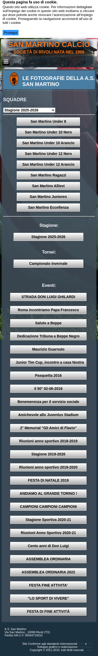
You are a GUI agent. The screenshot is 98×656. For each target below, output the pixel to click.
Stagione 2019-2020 (48, 454)
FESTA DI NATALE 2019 (48, 480)
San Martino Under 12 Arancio (48, 164)
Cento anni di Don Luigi (48, 546)
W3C (81, 643)
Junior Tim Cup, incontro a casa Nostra (50, 362)
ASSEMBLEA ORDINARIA (48, 559)
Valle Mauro (86, 646)
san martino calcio (49, 44)
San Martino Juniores (48, 197)
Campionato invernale (48, 263)
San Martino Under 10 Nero (48, 132)
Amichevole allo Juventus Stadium (48, 415)
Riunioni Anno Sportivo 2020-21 (48, 533)
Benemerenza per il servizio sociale (48, 402)
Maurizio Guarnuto (48, 349)
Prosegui (10, 33)
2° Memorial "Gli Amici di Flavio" (48, 428)
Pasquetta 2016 (48, 375)
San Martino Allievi (48, 186)
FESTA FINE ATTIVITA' (48, 585)
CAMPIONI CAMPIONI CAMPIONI (48, 506)
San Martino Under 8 (48, 121)
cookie (89, 650)
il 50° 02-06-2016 (48, 388)
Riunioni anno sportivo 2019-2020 (48, 467)
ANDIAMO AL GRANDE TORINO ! (48, 493)
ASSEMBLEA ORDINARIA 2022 (48, 572)
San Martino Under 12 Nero (48, 154)
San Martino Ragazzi (48, 175)
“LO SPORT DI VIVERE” (48, 598)
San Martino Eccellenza (48, 207)
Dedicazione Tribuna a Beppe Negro (48, 336)
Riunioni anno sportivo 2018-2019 (48, 441)
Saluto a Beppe (48, 323)
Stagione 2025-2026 (48, 237)
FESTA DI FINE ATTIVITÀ (48, 611)
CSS (91, 643)
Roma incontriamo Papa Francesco (48, 310)
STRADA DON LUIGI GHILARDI (48, 297)
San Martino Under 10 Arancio (48, 143)
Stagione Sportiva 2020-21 (48, 520)
